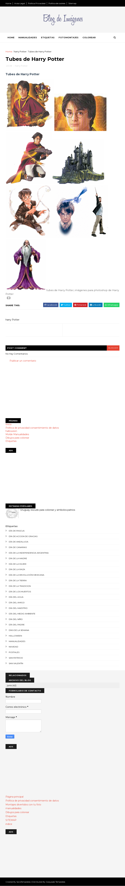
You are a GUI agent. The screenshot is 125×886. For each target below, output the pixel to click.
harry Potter (20, 51)
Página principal (14, 796)
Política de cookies (57, 3)
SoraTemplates (23, 882)
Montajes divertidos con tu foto (23, 804)
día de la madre (18, 558)
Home (8, 3)
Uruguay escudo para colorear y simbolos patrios (47, 509)
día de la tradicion (20, 586)
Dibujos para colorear (17, 437)
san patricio (16, 658)
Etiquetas (48, 37)
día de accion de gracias (23, 536)
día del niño (16, 619)
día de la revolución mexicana (26, 575)
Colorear (89, 37)
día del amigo (17, 602)
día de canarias (18, 547)
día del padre (17, 624)
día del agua (16, 597)
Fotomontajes (68, 37)
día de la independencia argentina (29, 553)
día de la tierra (18, 580)
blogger (113, 348)
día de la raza (17, 569)
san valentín (16, 663)
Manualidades (27, 37)
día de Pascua (17, 531)
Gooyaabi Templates (55, 882)
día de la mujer (17, 564)
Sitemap (72, 3)
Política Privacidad (36, 3)
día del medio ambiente (22, 613)
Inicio (9, 424)
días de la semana (19, 630)
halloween (11, 431)
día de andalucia (18, 541)
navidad (13, 646)
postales (14, 652)
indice (9, 824)
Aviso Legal (19, 3)
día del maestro (18, 608)
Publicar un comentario (23, 360)
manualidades (17, 641)
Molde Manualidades (17, 434)
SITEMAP (11, 820)
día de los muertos (20, 591)
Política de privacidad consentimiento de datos (32, 427)
